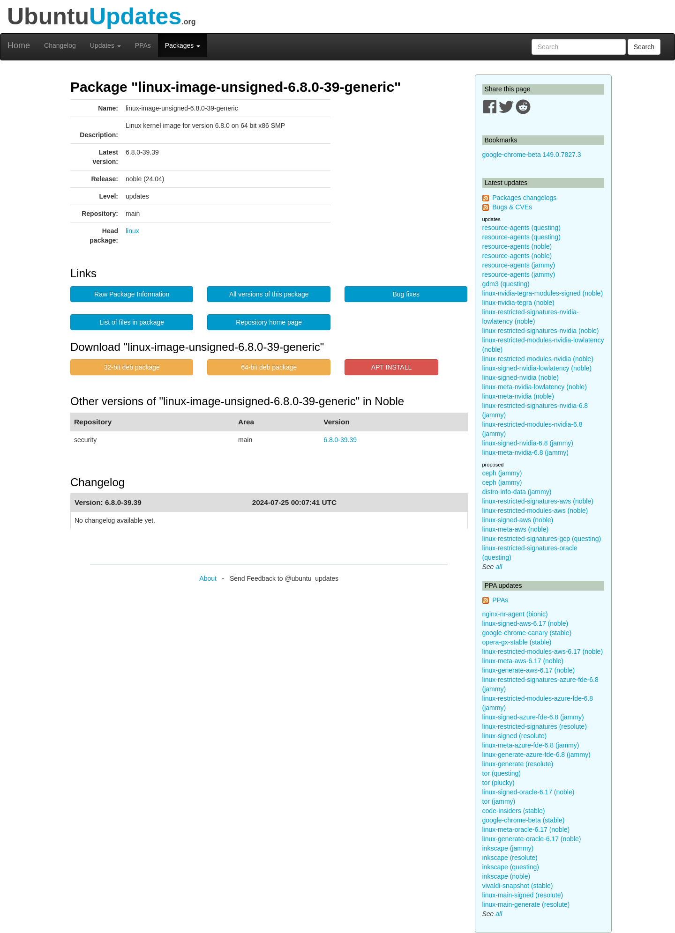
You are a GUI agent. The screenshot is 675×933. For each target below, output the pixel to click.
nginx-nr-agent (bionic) (515, 614)
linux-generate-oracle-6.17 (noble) (531, 839)
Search (644, 47)
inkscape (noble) (506, 876)
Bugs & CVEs (512, 207)
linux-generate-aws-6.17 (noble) (528, 670)
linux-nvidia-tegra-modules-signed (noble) (542, 293)
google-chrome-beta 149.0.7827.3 (531, 154)
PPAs (143, 45)
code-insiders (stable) (513, 811)
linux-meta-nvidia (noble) (518, 396)
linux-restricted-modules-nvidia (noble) (537, 359)
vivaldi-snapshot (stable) (517, 885)
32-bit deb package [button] (132, 367)
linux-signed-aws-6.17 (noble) (525, 623)
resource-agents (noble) (517, 246)
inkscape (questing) (510, 867)
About (208, 578)
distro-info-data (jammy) (517, 492)
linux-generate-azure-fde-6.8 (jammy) (536, 754)
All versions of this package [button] (269, 294)
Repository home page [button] (269, 322)
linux (132, 231)
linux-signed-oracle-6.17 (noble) (528, 792)
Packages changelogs (524, 197)
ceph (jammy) (502, 473)
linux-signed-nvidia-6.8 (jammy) (528, 443)
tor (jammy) (499, 801)
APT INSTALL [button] (391, 367)
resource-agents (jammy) (518, 265)
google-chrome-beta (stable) (523, 820)
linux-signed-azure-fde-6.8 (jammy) (533, 717)
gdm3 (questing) (506, 284)
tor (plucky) (498, 782)
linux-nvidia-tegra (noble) (518, 302)
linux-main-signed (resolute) (522, 895)
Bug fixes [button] (406, 294)
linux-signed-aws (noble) (518, 520)
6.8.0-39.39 (340, 440)
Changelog (60, 45)
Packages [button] (182, 45)
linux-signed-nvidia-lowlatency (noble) (537, 368)
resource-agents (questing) (521, 227)
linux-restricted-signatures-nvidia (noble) (540, 330)
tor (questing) (501, 773)
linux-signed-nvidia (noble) (520, 377)
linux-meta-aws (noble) (515, 529)
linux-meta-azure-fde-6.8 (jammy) (530, 745)
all (498, 566)
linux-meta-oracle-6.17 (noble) (526, 829)
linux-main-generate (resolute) (526, 904)
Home (19, 45)
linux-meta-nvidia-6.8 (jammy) (525, 452)
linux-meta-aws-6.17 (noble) (523, 661)
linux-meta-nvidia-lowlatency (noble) (534, 387)
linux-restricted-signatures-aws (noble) (537, 501)
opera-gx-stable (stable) (517, 642)
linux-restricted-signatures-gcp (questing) (541, 538)
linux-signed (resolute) (514, 736)
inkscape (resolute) (510, 857)
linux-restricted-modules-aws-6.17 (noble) (542, 651)
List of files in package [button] (131, 322)
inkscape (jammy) (508, 848)
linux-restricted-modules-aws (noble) (535, 510)
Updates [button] (105, 45)
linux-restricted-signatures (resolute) (534, 726)
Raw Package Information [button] (131, 294)
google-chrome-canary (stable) (527, 633)
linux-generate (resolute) (518, 764)
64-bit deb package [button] (269, 367)
